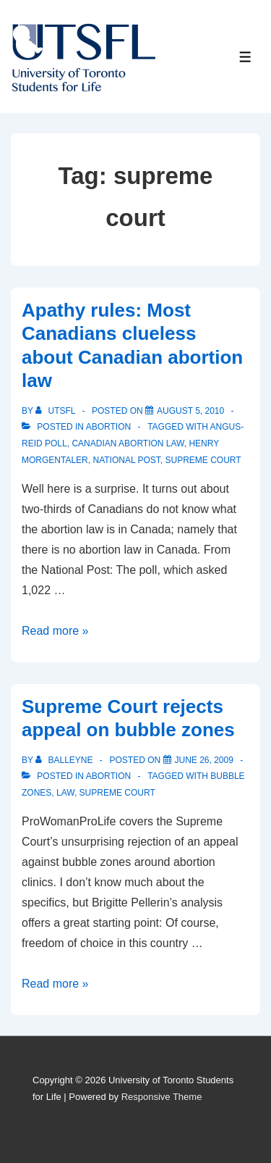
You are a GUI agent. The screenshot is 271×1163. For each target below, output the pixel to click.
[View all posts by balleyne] (65, 760)
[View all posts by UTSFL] (56, 411)
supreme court (203, 460)
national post (126, 460)
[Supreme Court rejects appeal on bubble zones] (204, 760)
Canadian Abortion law (128, 443)
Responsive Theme (161, 1096)
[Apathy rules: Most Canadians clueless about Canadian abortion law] (190, 411)
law (65, 793)
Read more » (55, 631)
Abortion (108, 427)
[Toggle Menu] (245, 56)
